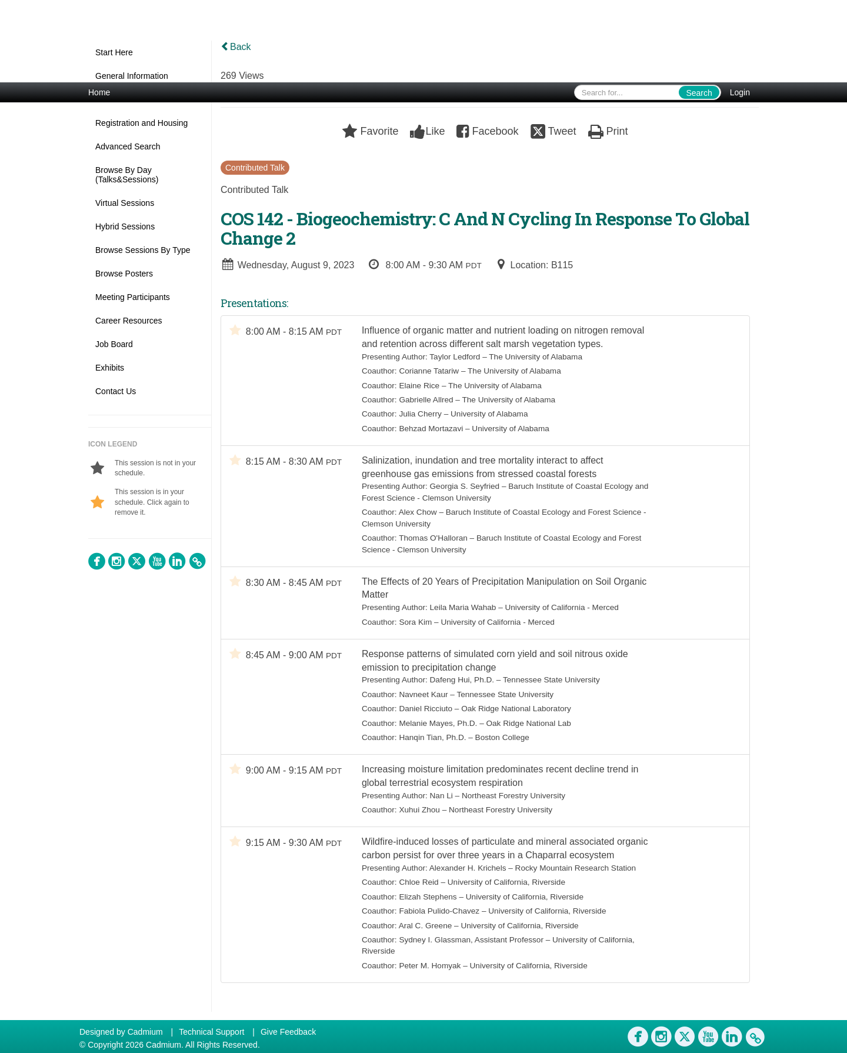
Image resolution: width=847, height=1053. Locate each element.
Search (699, 93)
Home (99, 92)
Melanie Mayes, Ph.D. (438, 728)
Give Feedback (288, 1032)
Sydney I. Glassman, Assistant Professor (471, 947)
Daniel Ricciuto (426, 713)
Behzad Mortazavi (431, 429)
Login (740, 92)
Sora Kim (415, 625)
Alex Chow (418, 514)
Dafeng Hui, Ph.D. (462, 685)
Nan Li (441, 801)
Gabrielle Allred (426, 400)
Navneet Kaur (423, 699)
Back (236, 47)
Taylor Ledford (455, 357)
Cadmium (145, 1032)
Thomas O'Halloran (433, 540)
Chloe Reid (419, 889)
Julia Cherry (420, 414)
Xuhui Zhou (420, 816)
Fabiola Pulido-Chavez (439, 918)
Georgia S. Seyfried (465, 488)
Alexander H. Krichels (467, 875)
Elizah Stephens (428, 904)
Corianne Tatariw (429, 371)
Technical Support (211, 1032)
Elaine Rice (419, 386)
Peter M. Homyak (430, 973)
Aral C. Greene (425, 932)
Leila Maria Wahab (463, 611)
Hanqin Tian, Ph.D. (432, 742)
